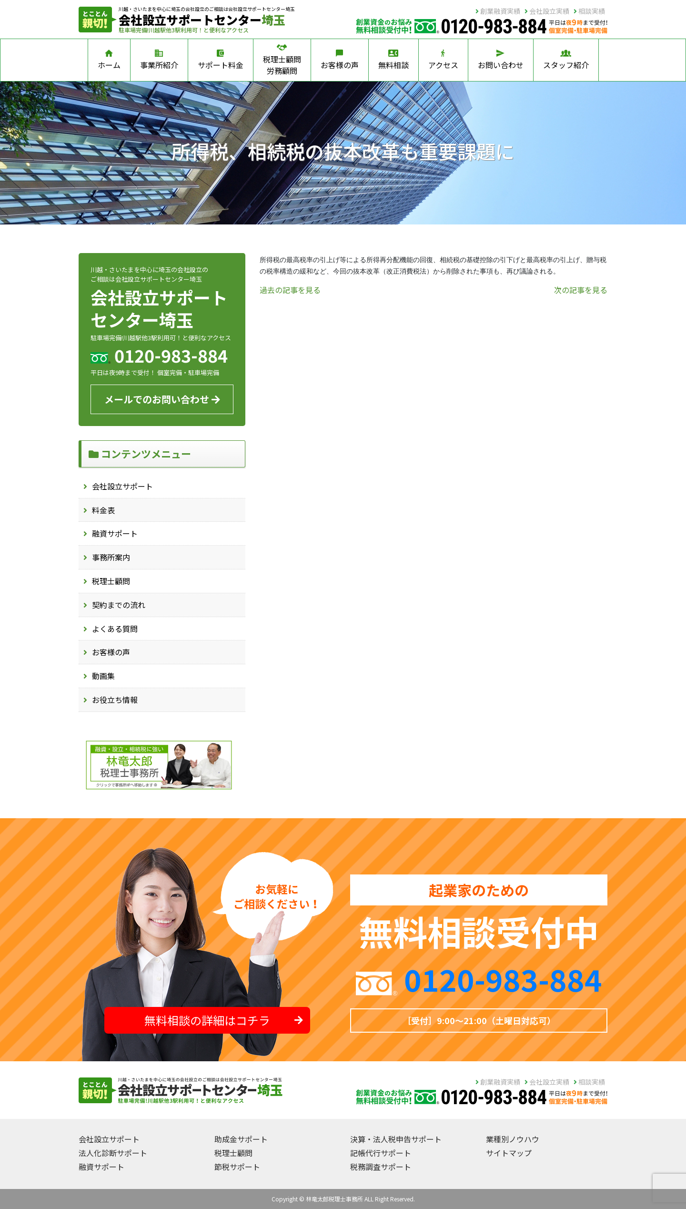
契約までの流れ (118, 604)
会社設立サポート (122, 486)
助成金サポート (241, 1139)
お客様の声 (340, 60)
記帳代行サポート (380, 1152)
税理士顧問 (111, 581)
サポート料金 (220, 60)
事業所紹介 (159, 60)
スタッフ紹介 (566, 60)
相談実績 (589, 11)
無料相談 (393, 60)
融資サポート (115, 533)
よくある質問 (115, 628)
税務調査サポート (380, 1166)
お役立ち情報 (115, 699)
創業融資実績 (497, 11)
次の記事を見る (580, 289)
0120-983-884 (503, 978)
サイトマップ (509, 1152)
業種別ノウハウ (512, 1139)
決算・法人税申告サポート (396, 1139)
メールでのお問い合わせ (162, 399)
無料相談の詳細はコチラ (223, 1020)
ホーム (109, 60)
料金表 (103, 510)
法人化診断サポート (113, 1152)
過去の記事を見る (290, 289)
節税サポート (237, 1166)
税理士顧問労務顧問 (282, 60)
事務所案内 (111, 557)
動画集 (103, 675)
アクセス (443, 60)
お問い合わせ (501, 60)
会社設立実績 (547, 11)
